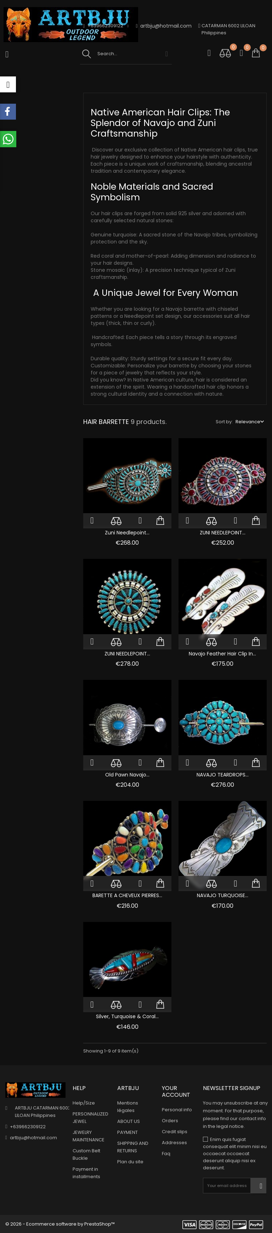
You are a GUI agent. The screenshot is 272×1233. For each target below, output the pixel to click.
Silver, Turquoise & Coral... (127, 1016)
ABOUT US (128, 1121)
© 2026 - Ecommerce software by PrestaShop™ (60, 1224)
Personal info (177, 1109)
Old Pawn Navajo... (127, 774)
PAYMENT (127, 1132)
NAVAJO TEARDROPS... (223, 774)
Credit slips (174, 1131)
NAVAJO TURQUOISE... (222, 895)
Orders (170, 1120)
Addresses (174, 1142)
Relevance (248, 421)
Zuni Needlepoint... (127, 532)
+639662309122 (28, 1126)
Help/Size (84, 1103)
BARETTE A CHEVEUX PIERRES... (127, 895)
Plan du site (130, 1161)
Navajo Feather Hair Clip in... (222, 653)
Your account (176, 1091)
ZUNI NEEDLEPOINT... (222, 532)
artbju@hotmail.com (164, 26)
